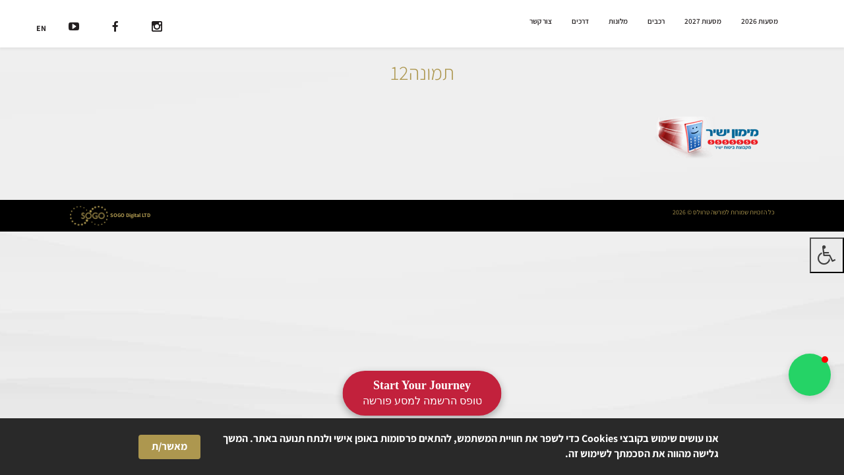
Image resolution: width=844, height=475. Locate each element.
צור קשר (540, 21)
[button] (810, 375)
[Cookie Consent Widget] (422, 446)
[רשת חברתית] (157, 28)
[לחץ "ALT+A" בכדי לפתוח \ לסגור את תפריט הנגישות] (827, 255)
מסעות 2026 (759, 21)
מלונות (618, 21)
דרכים (580, 21)
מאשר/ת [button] (169, 446)
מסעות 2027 (702, 21)
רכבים (656, 21)
